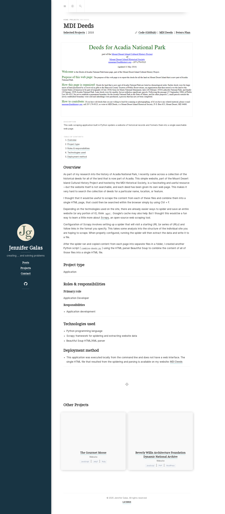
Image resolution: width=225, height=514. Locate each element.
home (65, 20)
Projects (26, 268)
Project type (73, 144)
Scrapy (105, 217)
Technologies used (76, 152)
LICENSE (127, 502)
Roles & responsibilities (78, 148)
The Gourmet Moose (93, 452)
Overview (71, 140)
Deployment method (77, 156)
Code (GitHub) (147, 32)
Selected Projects (74, 32)
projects (74, 20)
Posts (25, 262)
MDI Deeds (166, 32)
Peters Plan (183, 32)
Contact (26, 273)
